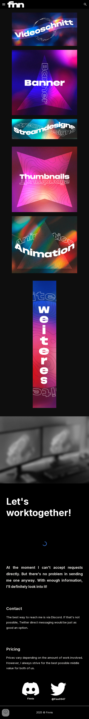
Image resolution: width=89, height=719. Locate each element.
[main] (44, 506)
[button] (3, 4)
